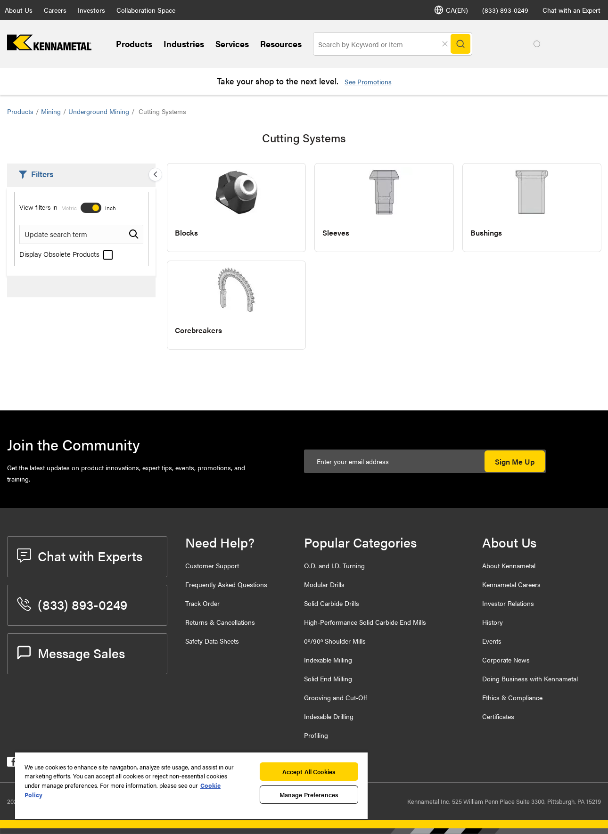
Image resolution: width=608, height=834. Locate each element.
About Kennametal (508, 565)
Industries (184, 43)
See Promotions (368, 81)
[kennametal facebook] (12, 763)
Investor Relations (508, 603)
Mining (51, 111)
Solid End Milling (328, 678)
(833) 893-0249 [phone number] (505, 10)
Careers (55, 10)
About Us (19, 10)
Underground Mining (98, 111)
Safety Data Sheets (212, 641)
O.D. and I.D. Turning (334, 565)
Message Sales (71, 652)
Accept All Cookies (309, 771)
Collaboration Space (145, 10)
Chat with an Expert (571, 10)
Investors (91, 10)
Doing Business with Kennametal (530, 678)
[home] (49, 47)
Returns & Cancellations (220, 622)
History (492, 622)
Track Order (202, 603)
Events (491, 641)
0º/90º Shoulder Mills (335, 641)
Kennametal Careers (511, 584)
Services (232, 43)
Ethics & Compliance (512, 697)
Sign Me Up (514, 461)
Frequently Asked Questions (226, 584)
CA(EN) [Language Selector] (451, 10)
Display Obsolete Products (66, 254)
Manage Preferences (308, 794)
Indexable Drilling (328, 716)
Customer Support (212, 565)
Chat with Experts (79, 555)
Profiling (316, 735)
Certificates (498, 716)
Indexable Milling (328, 659)
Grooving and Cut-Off (335, 697)
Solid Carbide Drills (331, 603)
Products (134, 43)
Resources (281, 43)
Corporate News (506, 659)
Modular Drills (324, 584)
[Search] (460, 44)
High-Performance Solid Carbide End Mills (365, 622)
